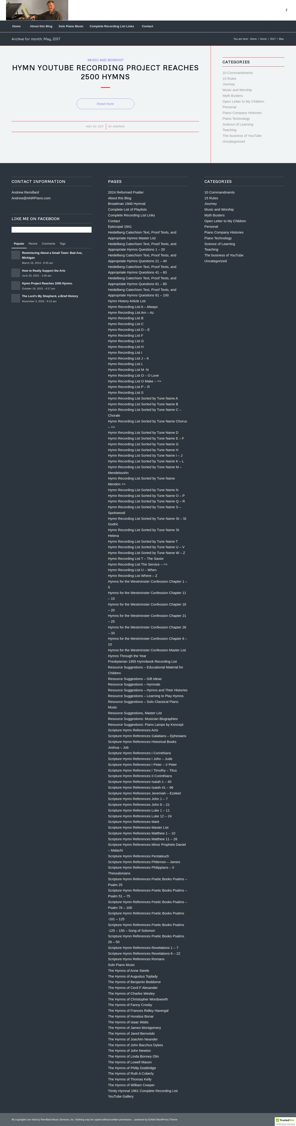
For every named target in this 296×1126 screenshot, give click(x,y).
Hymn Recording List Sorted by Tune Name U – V (146, 547)
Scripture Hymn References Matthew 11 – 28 (142, 839)
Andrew (119, 126)
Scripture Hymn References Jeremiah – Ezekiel (144, 793)
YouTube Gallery (121, 1096)
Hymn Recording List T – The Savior (136, 558)
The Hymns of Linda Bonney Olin (133, 1056)
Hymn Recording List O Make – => (134, 381)
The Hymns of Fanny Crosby (130, 1005)
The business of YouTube (242, 136)
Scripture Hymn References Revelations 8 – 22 (144, 953)
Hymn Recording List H (126, 347)
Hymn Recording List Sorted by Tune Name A (143, 398)
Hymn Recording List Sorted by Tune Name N (143, 490)
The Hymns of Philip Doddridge (132, 1068)
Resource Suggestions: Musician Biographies (143, 719)
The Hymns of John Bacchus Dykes (135, 1045)
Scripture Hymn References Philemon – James (144, 862)
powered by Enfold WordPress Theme (155, 1119)
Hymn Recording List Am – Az (131, 312)
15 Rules (229, 78)
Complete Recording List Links (131, 215)
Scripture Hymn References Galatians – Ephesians (147, 736)
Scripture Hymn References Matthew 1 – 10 (141, 833)
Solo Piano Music (121, 965)
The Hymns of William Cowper (131, 1085)
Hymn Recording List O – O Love (133, 375)
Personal (229, 107)
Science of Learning (237, 124)
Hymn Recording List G (126, 341)
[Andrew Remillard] (37, 10)
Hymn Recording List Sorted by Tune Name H (143, 450)
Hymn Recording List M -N (128, 370)
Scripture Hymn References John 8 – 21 (139, 804)
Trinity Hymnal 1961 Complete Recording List (143, 1091)
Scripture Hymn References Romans (136, 959)
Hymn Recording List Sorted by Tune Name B (143, 404)
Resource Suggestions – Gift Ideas (135, 679)
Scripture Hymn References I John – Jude (140, 759)
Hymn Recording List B (125, 318)
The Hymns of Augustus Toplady (133, 976)
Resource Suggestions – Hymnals (134, 684)
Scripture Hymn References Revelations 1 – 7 (143, 948)
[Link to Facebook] (286, 10)
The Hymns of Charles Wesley (131, 993)
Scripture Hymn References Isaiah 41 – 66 (140, 787)
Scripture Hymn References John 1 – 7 (138, 799)
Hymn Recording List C (126, 324)
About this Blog (119, 198)
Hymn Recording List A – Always (133, 307)
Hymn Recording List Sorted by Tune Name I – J (145, 455)
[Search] (279, 26)
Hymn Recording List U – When (132, 570)
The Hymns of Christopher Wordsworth (138, 999)
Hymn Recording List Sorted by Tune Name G (143, 444)
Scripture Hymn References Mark (133, 822)
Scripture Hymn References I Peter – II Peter (142, 764)
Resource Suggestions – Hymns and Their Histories (148, 690)
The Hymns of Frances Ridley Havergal (138, 1010)
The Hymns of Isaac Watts (128, 1022)
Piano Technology (236, 118)
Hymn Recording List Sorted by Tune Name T (143, 541)
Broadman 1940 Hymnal (126, 204)
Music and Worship (105, 60)
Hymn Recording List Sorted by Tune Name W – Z (146, 553)
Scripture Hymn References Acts (133, 730)
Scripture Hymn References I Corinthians (139, 753)
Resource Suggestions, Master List (135, 713)
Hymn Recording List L (125, 364)
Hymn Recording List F (125, 335)
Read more (105, 104)
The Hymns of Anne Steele (128, 970)
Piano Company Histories (242, 113)
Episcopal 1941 (120, 226)
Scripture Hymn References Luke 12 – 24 (140, 816)
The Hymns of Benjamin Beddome (134, 982)
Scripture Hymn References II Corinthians (140, 776)
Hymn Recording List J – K (128, 358)
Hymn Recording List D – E (129, 330)
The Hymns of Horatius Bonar (131, 1016)
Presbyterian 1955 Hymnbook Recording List (142, 661)
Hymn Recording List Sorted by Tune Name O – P (146, 496)
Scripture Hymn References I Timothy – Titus (142, 770)
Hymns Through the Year (127, 656)
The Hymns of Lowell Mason (130, 1062)
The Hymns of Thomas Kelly (129, 1079)
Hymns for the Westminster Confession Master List (147, 650)
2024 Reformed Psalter (126, 192)
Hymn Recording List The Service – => (137, 564)
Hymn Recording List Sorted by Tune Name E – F (146, 438)
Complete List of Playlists (127, 209)
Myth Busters (232, 96)
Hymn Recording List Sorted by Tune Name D (143, 432)
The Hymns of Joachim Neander (133, 1039)
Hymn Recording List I (125, 352)
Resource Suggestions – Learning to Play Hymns (146, 696)
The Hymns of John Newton (129, 1050)
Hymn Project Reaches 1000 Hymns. (47, 283)
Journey (228, 84)
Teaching (229, 130)
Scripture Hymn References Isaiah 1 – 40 (139, 782)
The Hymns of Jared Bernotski (131, 1033)
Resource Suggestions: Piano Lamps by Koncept (145, 724)
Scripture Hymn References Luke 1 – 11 (139, 810)
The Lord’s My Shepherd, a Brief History (50, 296)
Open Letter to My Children (243, 101)
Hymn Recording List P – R (129, 387)
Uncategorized (233, 141)
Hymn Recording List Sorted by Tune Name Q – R (146, 501)
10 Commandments (237, 73)
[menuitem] (16, 26)
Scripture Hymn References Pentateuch (138, 856)
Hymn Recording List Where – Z (132, 576)
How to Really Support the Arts (43, 270)
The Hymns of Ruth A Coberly (131, 1073)
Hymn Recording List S (125, 392)
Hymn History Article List (127, 301)
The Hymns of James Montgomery (134, 1028)
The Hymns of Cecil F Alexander (133, 988)
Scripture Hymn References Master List (138, 827)
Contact (114, 221)
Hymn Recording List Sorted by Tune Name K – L (146, 461)
